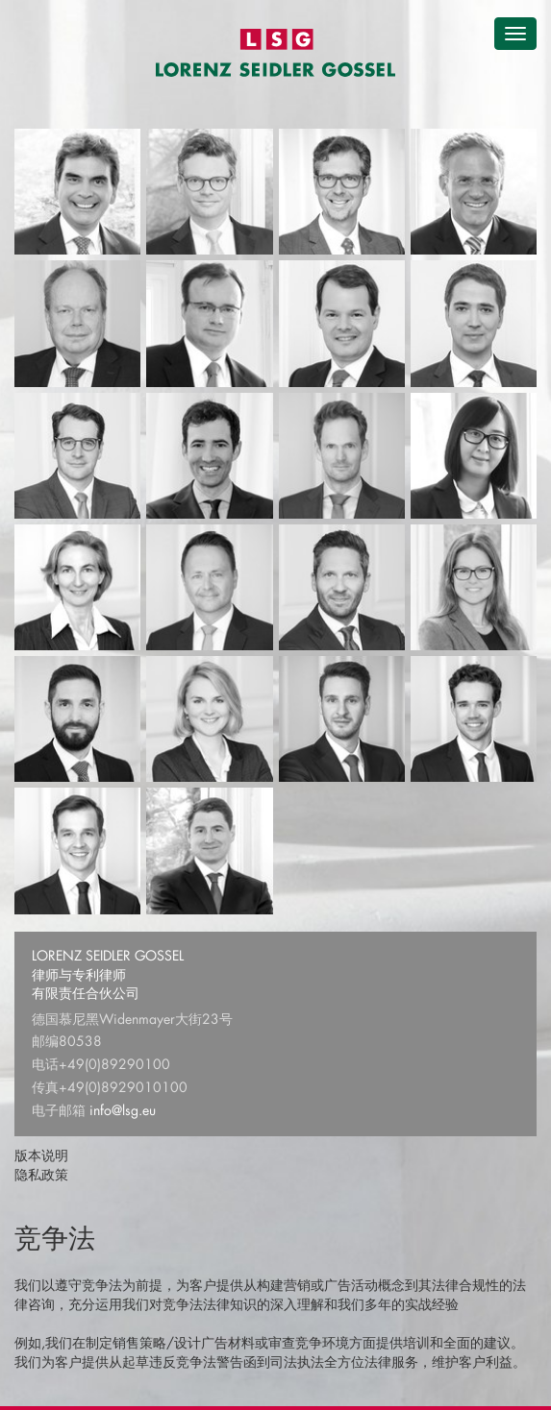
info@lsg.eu (122, 1110)
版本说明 (41, 1155)
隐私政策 (41, 1174)
